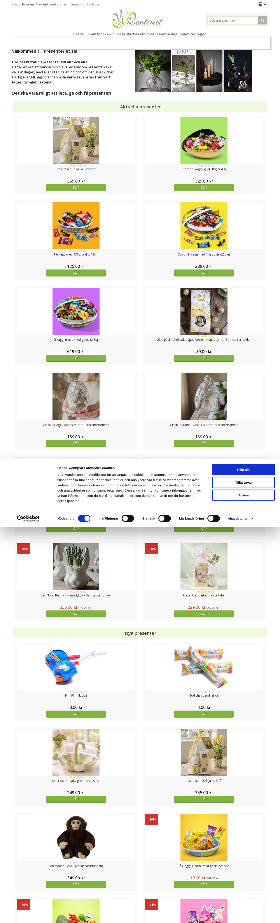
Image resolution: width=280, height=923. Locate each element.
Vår (59, 41)
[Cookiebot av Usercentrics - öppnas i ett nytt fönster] (28, 914)
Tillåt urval (243, 878)
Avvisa (243, 891)
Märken (215, 41)
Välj (108, 729)
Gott (196, 41)
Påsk (75, 41)
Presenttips (123, 41)
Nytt (48, 41)
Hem (145, 41)
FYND (231, 41)
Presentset (96, 41)
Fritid (178, 41)
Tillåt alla (243, 865)
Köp (44, 187)
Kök (162, 41)
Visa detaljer (237, 914)
